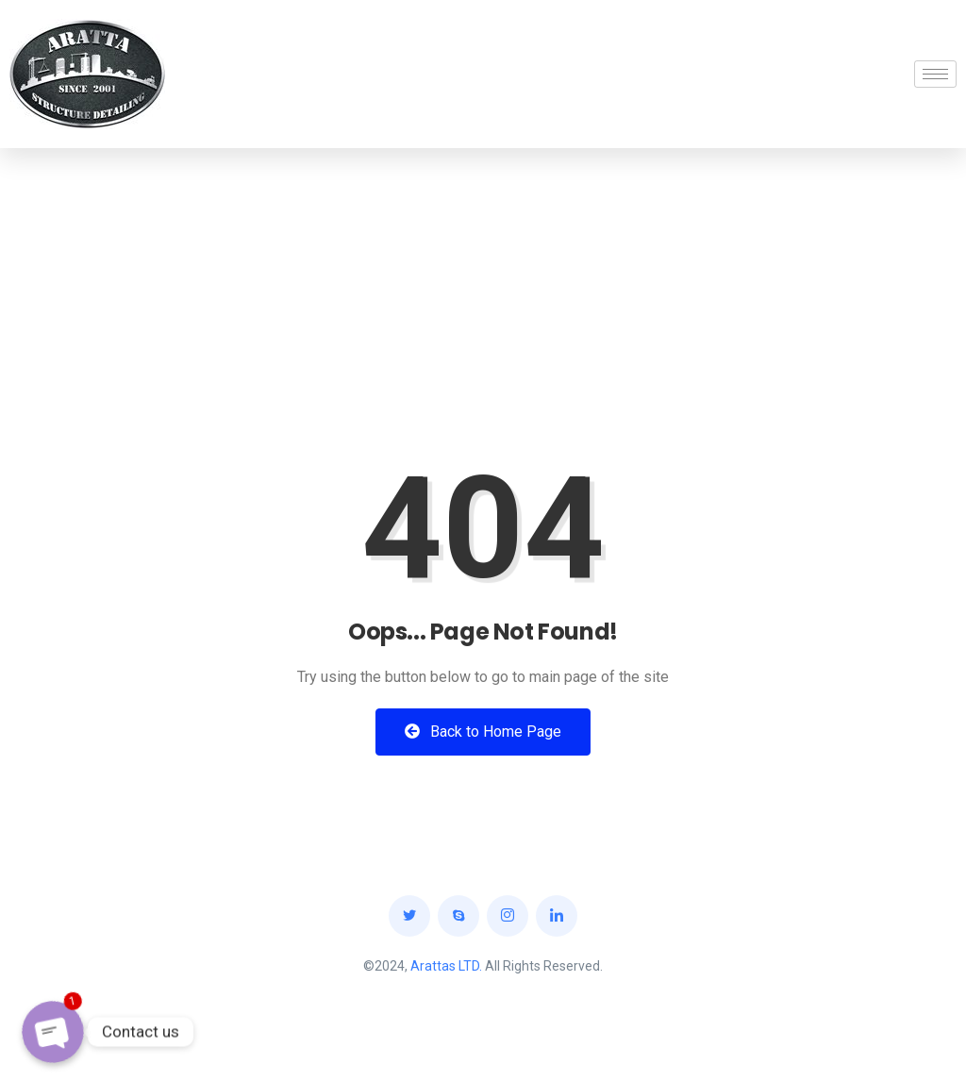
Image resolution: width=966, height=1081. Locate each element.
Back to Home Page (483, 731)
